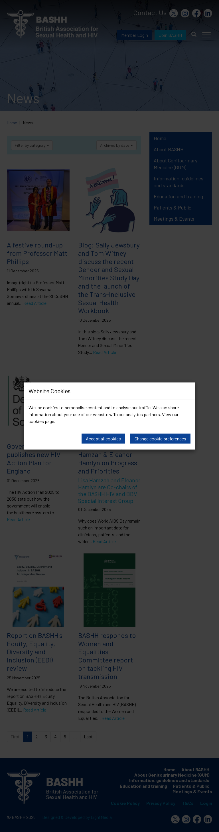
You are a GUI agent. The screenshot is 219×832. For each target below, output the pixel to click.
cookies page (41, 421)
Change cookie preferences (160, 438)
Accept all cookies (103, 438)
